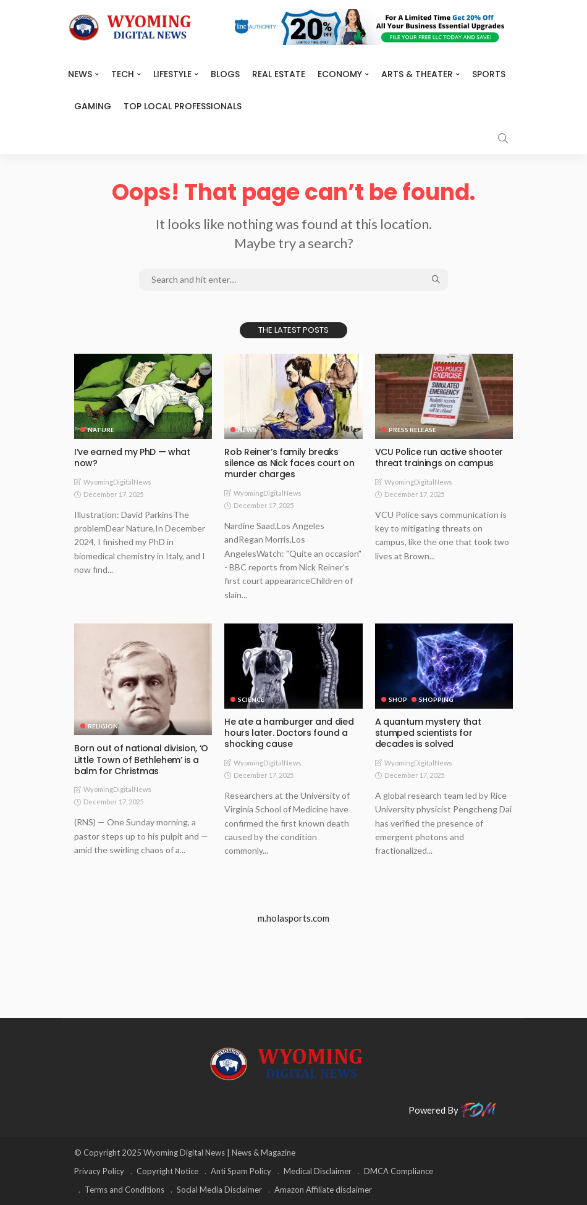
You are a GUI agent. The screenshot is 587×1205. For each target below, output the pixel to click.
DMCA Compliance (398, 1171)
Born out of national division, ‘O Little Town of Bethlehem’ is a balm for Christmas (141, 759)
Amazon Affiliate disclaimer (323, 1190)
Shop (398, 699)
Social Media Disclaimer (219, 1190)
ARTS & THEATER (417, 74)
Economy (340, 74)
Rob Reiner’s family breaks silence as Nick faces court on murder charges (289, 463)
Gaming (92, 106)
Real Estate (278, 74)
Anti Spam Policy (241, 1171)
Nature (101, 430)
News (80, 74)
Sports (488, 74)
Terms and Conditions (124, 1190)
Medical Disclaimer (318, 1171)
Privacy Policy (99, 1171)
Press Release (412, 430)
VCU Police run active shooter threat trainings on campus (439, 457)
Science (251, 699)
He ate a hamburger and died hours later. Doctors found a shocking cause (288, 732)
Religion (103, 726)
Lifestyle (172, 74)
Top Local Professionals (183, 106)
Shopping (436, 699)
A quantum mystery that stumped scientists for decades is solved (428, 732)
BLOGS (225, 74)
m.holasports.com (293, 918)
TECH (122, 74)
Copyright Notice (167, 1171)
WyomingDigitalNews (117, 482)
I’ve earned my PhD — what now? (132, 457)
